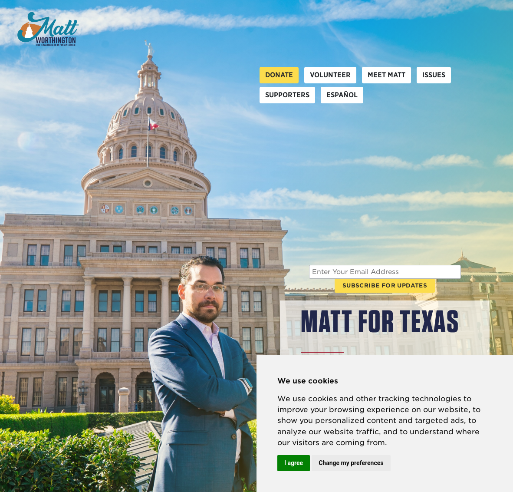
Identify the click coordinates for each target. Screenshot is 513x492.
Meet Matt (386, 75)
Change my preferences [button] (351, 462)
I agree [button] (293, 462)
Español (342, 95)
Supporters (287, 95)
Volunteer (330, 75)
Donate (279, 75)
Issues (433, 75)
